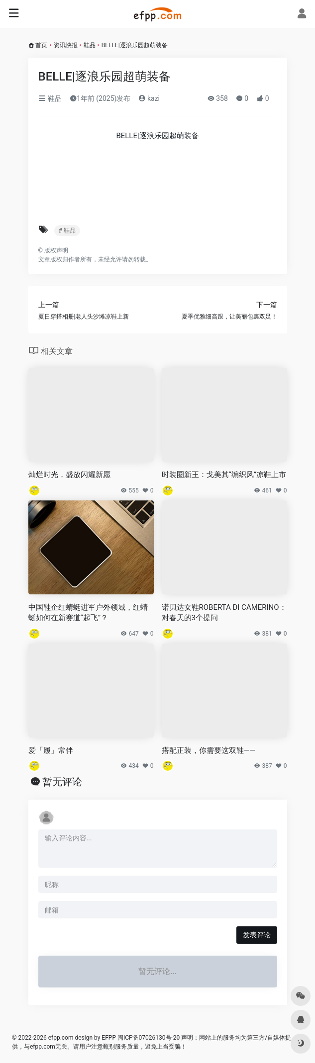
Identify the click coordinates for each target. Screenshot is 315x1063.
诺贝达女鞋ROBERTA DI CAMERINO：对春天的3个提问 (224, 612)
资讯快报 (66, 45)
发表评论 (257, 935)
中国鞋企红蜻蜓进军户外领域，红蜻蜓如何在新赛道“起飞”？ (88, 612)
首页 (41, 45)
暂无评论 (62, 782)
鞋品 (90, 45)
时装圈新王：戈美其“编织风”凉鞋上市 (224, 474)
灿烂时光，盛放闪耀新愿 (69, 474)
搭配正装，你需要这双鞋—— (208, 750)
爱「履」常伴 (50, 750)
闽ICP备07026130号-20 (148, 1037)
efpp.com (61, 1037)
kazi (149, 98)
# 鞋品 (67, 230)
